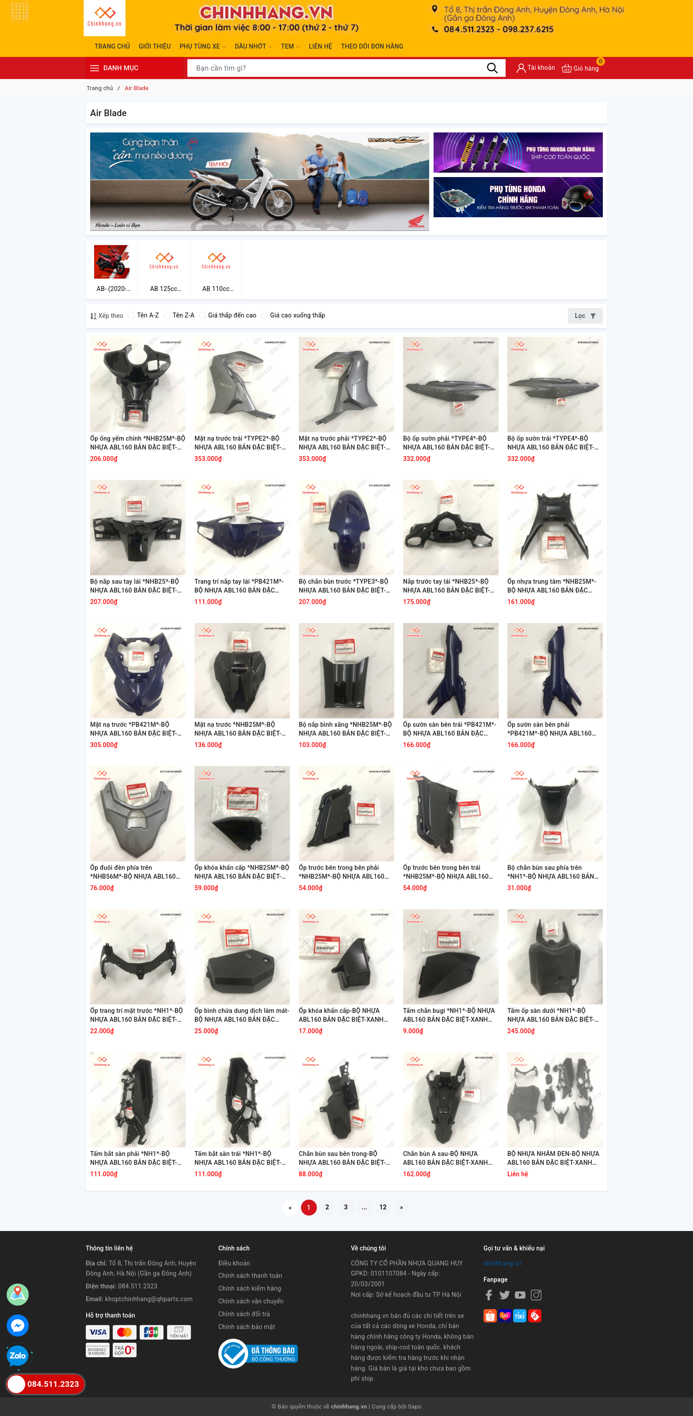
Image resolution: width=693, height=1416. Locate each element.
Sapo (415, 1406)
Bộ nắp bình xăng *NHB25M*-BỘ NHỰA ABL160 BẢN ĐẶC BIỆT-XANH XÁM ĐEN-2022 (345, 729)
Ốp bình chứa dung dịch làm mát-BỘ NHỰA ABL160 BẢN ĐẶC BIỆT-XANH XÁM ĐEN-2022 (241, 1015)
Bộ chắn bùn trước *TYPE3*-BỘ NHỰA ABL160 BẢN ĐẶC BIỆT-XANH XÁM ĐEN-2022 (343, 586)
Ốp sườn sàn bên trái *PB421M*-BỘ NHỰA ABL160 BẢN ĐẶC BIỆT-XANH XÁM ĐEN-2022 (449, 729)
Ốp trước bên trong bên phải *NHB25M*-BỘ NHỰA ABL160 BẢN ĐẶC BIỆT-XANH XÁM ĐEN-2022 (345, 872)
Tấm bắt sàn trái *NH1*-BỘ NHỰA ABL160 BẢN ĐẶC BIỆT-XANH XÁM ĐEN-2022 (238, 1158)
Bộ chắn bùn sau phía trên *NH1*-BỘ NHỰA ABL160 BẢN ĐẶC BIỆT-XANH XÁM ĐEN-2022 (553, 872)
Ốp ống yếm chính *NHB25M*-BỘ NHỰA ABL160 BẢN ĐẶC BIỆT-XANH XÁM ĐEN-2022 (137, 443)
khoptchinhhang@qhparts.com (149, 1299)
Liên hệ (320, 46)
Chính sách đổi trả (244, 1314)
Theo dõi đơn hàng (372, 46)
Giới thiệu (155, 46)
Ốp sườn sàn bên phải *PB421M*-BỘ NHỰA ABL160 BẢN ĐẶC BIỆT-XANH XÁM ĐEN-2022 (553, 729)
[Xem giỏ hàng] (580, 68)
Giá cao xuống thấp (293, 315)
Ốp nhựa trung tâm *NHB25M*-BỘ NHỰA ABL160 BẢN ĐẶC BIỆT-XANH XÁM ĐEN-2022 (551, 586)
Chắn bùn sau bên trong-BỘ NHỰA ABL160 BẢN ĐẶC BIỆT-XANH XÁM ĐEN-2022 (342, 1158)
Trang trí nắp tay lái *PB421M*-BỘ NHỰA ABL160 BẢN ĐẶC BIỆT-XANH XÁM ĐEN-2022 (239, 586)
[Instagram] (536, 1295)
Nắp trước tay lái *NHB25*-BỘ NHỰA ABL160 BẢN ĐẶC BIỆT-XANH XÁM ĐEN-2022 (446, 586)
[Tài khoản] (536, 68)
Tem (290, 46)
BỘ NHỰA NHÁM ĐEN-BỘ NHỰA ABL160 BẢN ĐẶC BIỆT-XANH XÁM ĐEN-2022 (553, 1158)
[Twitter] (504, 1295)
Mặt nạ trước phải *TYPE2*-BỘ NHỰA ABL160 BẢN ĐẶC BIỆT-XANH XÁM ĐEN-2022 (343, 443)
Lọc (585, 315)
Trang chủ (112, 46)
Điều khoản (234, 1263)
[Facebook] (489, 1295)
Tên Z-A (179, 315)
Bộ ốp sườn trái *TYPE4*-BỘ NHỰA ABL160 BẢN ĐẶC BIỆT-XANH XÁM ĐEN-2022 (550, 443)
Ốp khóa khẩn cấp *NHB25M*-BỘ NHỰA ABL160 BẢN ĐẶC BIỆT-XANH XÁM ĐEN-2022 (241, 872)
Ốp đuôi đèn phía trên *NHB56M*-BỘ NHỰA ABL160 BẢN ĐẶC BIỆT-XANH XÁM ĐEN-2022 (136, 872)
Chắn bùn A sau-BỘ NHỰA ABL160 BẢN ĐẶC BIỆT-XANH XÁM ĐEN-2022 (445, 1158)
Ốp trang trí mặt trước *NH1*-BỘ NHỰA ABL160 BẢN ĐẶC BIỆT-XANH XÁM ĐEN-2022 (136, 1015)
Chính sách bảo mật (246, 1326)
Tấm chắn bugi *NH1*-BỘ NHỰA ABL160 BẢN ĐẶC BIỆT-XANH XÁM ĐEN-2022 (449, 1015)
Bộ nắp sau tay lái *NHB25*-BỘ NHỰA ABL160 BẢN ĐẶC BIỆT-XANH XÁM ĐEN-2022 (134, 586)
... (364, 1207)
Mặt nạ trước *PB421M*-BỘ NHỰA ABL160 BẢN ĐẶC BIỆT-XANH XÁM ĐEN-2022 (133, 729)
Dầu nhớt (253, 46)
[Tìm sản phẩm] (346, 68)
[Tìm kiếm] (492, 68)
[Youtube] (520, 1295)
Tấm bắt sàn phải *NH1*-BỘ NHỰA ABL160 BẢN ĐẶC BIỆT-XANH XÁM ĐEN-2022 (133, 1158)
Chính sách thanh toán (250, 1275)
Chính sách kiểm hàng (249, 1288)
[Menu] (94, 68)
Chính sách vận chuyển (251, 1301)
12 (383, 1207)
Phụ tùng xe (202, 46)
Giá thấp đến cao (227, 315)
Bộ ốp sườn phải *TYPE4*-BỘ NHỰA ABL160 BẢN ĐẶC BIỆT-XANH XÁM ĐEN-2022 (446, 443)
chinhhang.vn (503, 1263)
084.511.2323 (137, 1286)
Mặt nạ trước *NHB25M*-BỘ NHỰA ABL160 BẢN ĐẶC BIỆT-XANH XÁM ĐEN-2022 (238, 729)
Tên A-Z (143, 315)
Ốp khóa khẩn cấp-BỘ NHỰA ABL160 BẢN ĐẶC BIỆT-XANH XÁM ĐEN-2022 (341, 1015)
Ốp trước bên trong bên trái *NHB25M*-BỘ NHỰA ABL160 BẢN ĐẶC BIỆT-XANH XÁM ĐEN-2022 (449, 872)
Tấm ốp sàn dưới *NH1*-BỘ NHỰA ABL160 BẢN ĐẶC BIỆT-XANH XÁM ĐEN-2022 (550, 1015)
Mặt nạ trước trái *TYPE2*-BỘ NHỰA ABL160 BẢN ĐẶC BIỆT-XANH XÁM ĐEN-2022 (238, 443)
